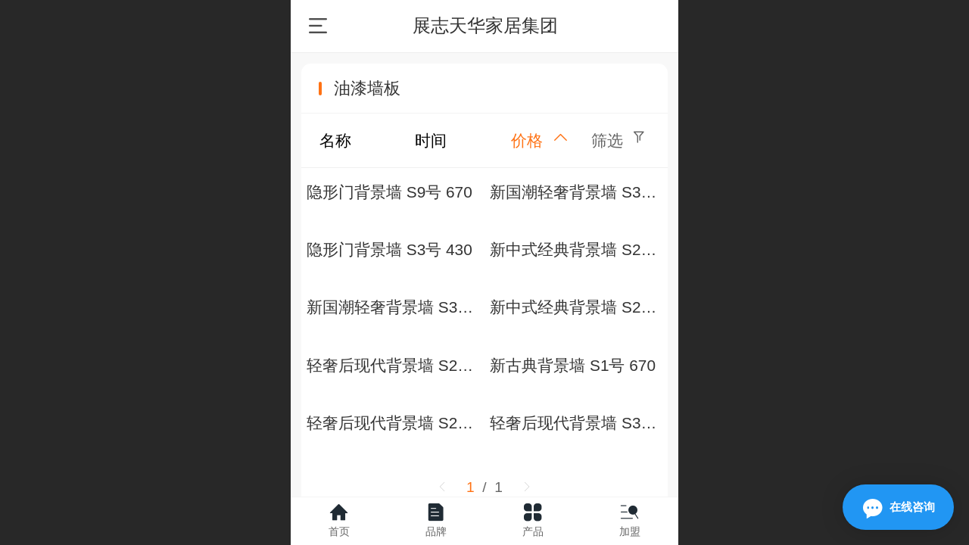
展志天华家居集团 (485, 25)
